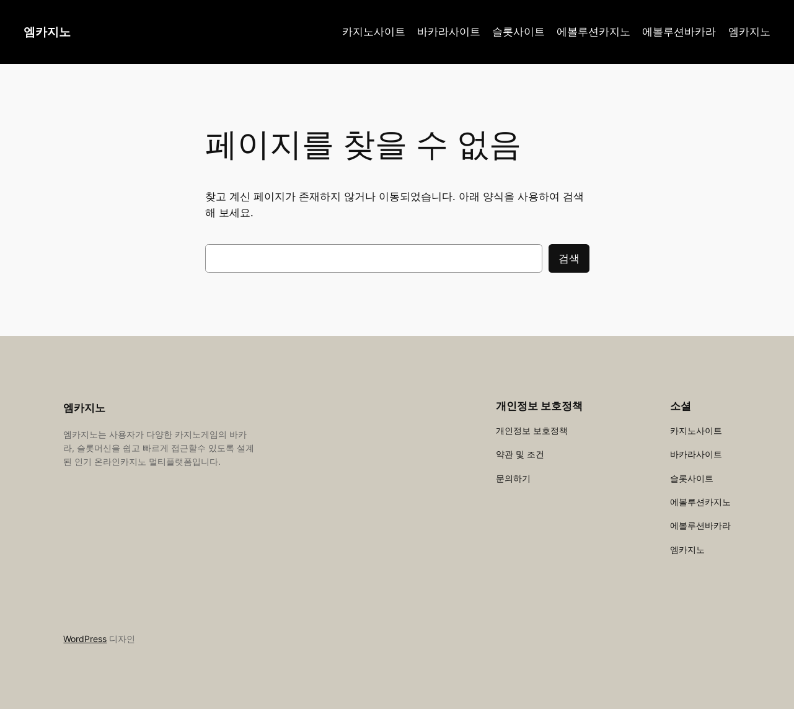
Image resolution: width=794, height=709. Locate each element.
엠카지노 (47, 31)
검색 (569, 258)
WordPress (85, 638)
